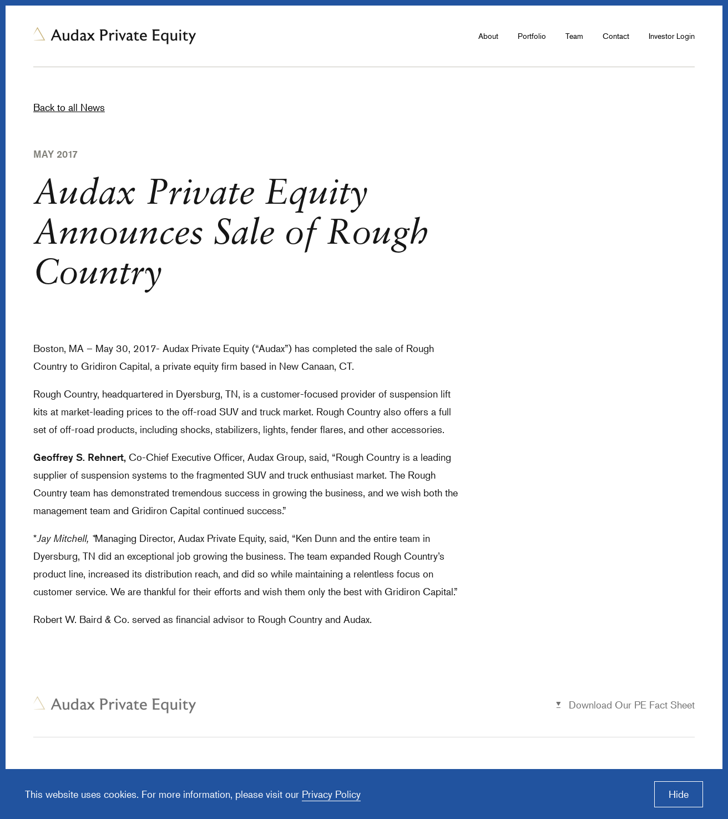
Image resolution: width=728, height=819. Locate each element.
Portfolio (532, 36)
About (488, 36)
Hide (679, 794)
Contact (616, 36)
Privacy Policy (331, 794)
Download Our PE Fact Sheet (632, 705)
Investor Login (672, 36)
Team (574, 36)
